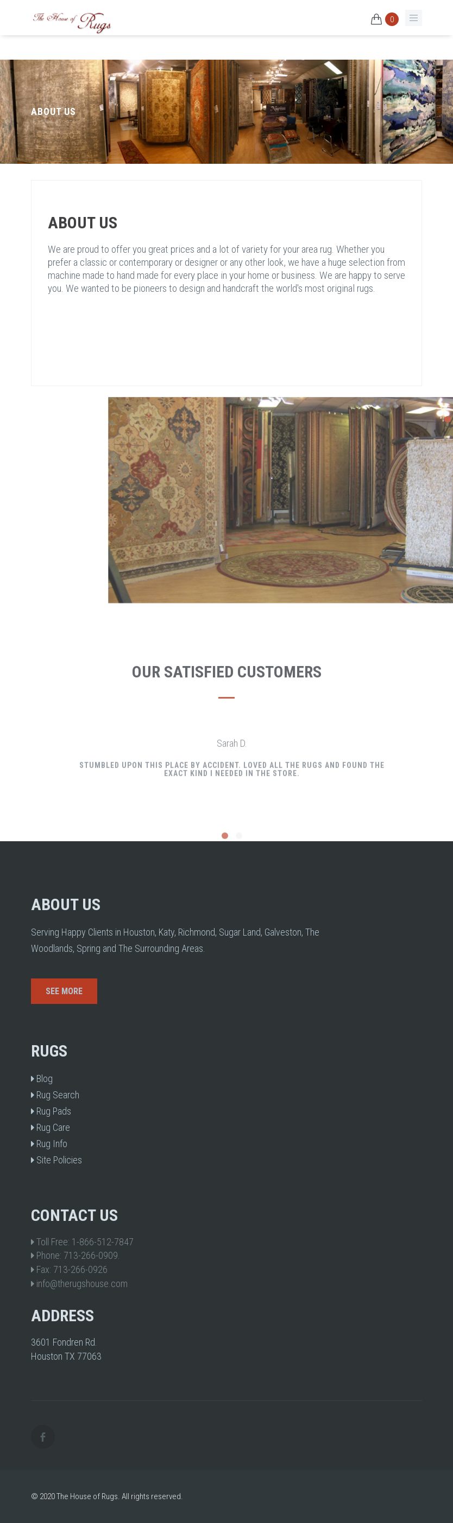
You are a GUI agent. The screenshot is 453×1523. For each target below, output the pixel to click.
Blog (42, 1078)
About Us (82, 222)
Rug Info (49, 1143)
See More (64, 991)
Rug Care (50, 1127)
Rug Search (55, 1094)
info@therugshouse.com (82, 1283)
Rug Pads (51, 1111)
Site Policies (56, 1160)
